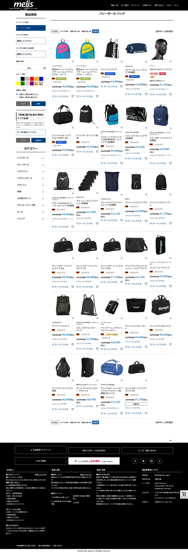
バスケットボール (24, 178)
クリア (23, 104)
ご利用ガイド (146, 5)
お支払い (10, 469)
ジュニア (21, 218)
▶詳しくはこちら (41, 474)
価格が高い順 (86, 31)
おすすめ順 (64, 31)
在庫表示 (38, 140)
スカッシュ (21, 184)
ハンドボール (23, 157)
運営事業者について (150, 469)
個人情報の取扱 (44, 545)
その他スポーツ (24, 198)
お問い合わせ (159, 5)
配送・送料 (56, 469)
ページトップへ (170, 441)
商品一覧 (114, 5)
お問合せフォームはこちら (163, 502)
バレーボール (23, 164)
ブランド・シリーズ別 (26, 204)
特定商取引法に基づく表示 (26, 545)
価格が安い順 (75, 31)
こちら (124, 490)
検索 (38, 104)
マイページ (135, 5)
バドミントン (22, 171)
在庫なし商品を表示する (26, 97)
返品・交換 (101, 469)
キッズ (20, 211)
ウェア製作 (125, 5)
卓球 (19, 191)
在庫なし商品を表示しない (27, 94)
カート (176, 5)
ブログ (169, 5)
